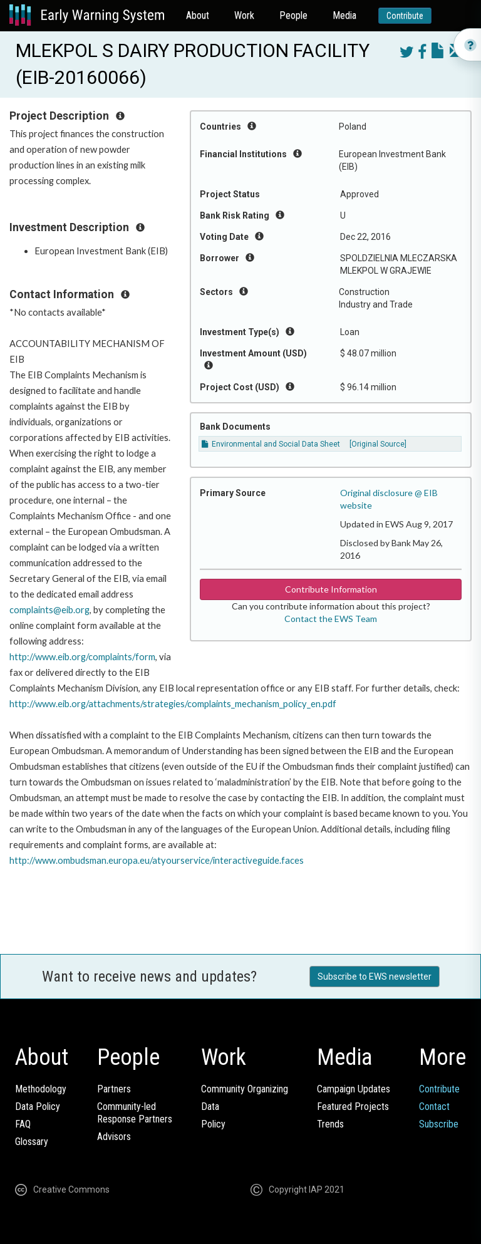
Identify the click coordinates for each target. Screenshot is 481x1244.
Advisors (114, 1137)
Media (344, 15)
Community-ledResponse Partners (134, 1113)
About (197, 15)
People (293, 15)
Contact (434, 1106)
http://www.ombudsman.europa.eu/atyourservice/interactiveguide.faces (156, 860)
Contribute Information (331, 589)
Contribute (404, 16)
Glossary (31, 1142)
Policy (213, 1124)
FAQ (23, 1124)
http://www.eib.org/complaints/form (82, 656)
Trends (330, 1124)
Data (210, 1106)
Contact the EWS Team (330, 618)
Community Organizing (244, 1089)
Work (244, 15)
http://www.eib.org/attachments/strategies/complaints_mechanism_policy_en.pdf (172, 703)
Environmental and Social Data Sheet (271, 444)
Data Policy (37, 1106)
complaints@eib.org (49, 609)
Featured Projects (353, 1106)
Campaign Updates (353, 1089)
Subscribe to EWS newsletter (375, 977)
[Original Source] (377, 444)
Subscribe (438, 1124)
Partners (114, 1089)
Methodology (40, 1089)
